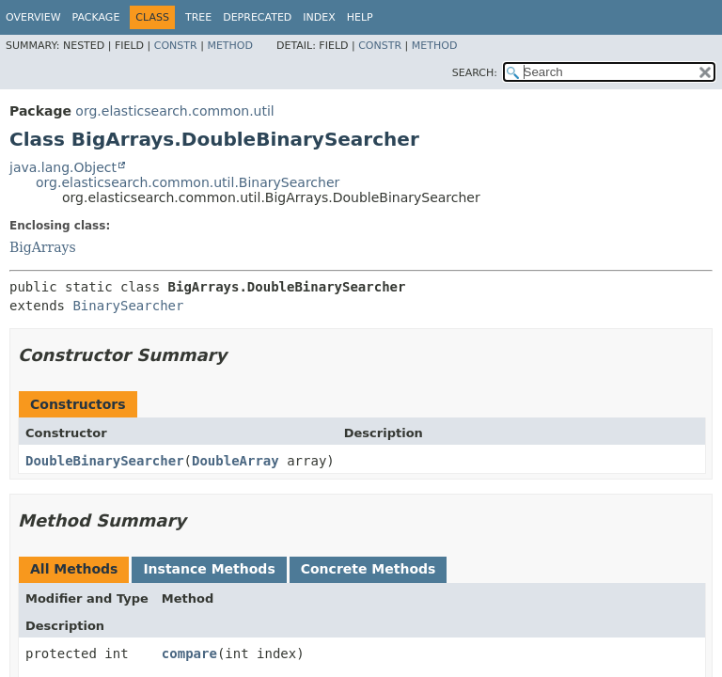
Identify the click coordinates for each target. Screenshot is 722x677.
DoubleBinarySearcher (104, 460)
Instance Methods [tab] (209, 568)
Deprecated (257, 17)
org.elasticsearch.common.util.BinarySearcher (187, 182)
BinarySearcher (127, 305)
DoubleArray (235, 460)
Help (360, 17)
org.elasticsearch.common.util (174, 110)
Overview (33, 17)
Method (230, 45)
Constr (175, 45)
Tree (198, 17)
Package (96, 17)
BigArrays (42, 247)
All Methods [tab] (74, 568)
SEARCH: (474, 73)
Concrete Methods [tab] (368, 568)
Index (319, 17)
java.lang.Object (63, 167)
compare (189, 653)
